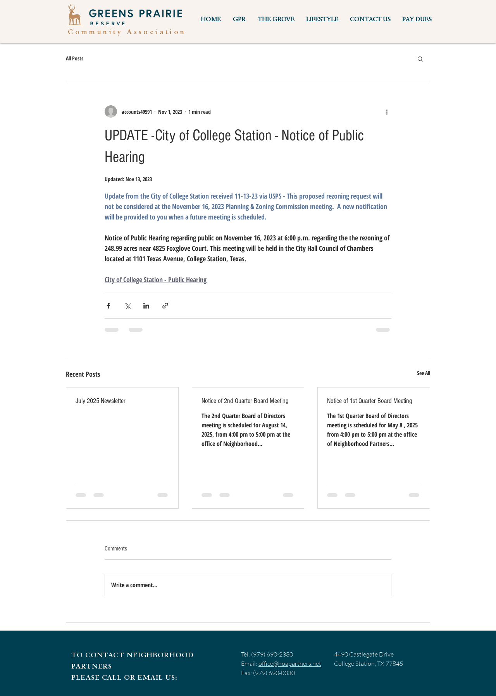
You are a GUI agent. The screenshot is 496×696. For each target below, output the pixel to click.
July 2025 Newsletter (101, 401)
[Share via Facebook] (108, 305)
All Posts (74, 58)
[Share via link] (165, 305)
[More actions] (386, 111)
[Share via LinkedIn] (146, 305)
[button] (239, 19)
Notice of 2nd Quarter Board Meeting (245, 401)
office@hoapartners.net (289, 663)
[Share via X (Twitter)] (127, 305)
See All (423, 373)
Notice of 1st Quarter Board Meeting (369, 401)
